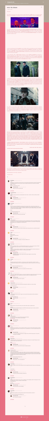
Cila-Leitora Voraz (13, 350)
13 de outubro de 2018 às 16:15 (22, 395)
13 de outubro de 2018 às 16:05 (22, 277)
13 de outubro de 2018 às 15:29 (22, 197)
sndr (26, 418)
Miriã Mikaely (12, 180)
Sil (10, 325)
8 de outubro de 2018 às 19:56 (18, 338)
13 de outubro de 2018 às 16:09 (22, 287)
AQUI (35, 49)
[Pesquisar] (43, 2)
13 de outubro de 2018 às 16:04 (22, 267)
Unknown (11, 259)
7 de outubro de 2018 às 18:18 (17, 259)
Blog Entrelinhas (12, 318)
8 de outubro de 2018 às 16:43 (15, 325)
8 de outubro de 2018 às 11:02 (16, 303)
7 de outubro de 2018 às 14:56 (16, 232)
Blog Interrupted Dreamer (14, 251)
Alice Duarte (12, 203)
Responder (12, 201)
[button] (41, 7)
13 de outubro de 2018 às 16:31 (22, 309)
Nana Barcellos (12, 377)
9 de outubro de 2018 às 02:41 (18, 377)
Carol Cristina (12, 390)
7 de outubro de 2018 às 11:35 (18, 180)
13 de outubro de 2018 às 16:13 (22, 332)
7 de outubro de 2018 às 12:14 (19, 192)
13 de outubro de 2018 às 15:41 (22, 238)
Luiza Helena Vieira (13, 192)
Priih (11, 218)
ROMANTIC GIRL (12, 370)
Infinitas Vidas (12, 225)
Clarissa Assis (12, 338)
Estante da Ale (10, 2)
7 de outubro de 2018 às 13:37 (15, 218)
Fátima (11, 232)
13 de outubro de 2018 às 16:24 (22, 358)
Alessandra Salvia (15, 197)
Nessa (11, 303)
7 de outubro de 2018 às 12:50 (17, 203)
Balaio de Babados (13, 196)
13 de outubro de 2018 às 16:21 (22, 344)
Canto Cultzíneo (17, 383)
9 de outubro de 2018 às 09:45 (18, 390)
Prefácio (11, 330)
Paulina (11, 292)
